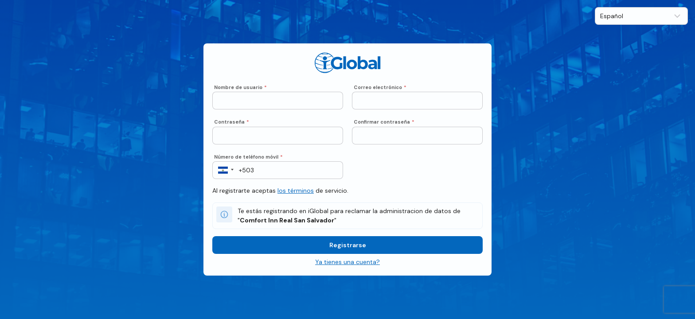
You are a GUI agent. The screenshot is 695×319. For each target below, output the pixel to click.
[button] (223, 170)
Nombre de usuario (240, 87)
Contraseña (231, 122)
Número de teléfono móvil (248, 157)
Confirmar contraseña (384, 122)
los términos (295, 191)
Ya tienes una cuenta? (347, 262)
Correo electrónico (380, 87)
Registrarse (347, 245)
